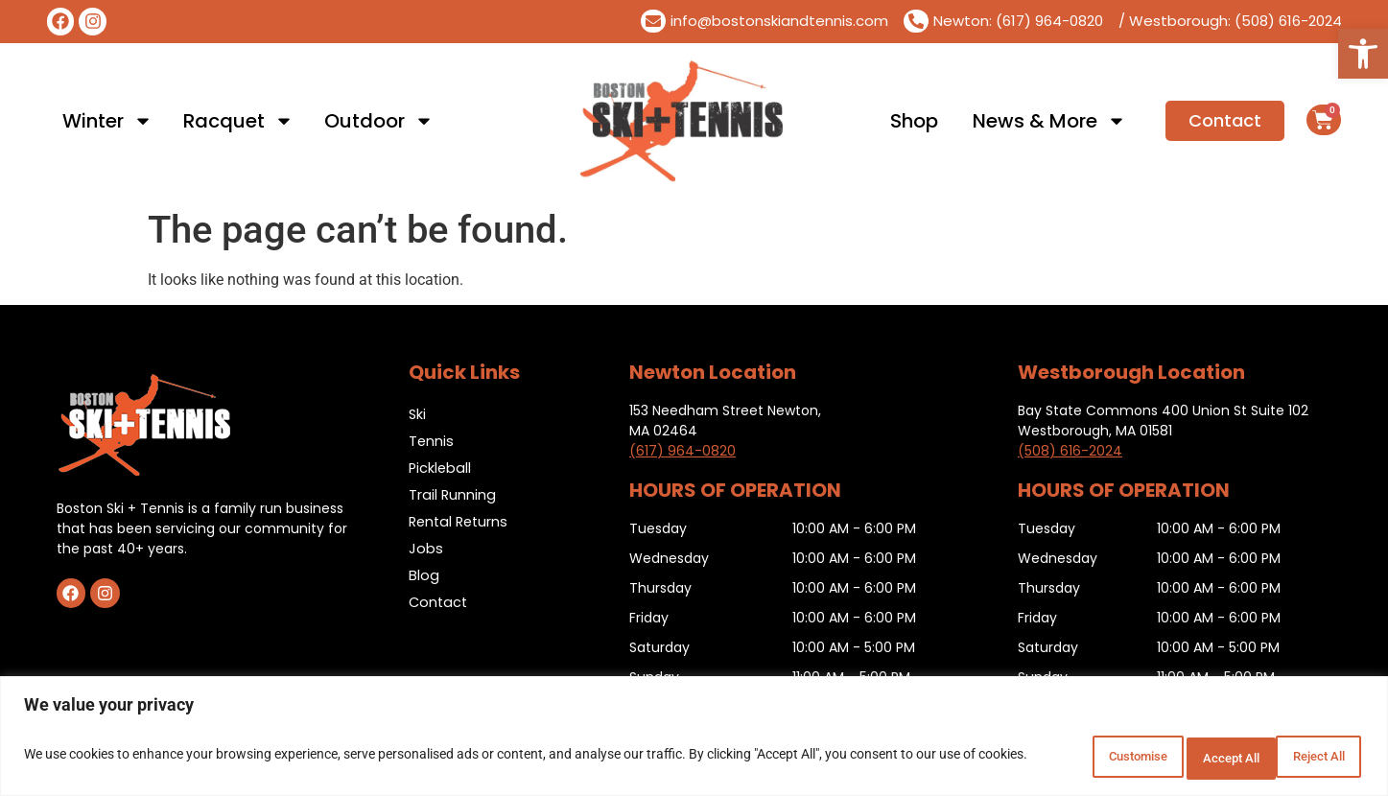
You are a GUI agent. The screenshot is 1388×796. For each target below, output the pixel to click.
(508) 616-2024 (1070, 450)
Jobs (426, 548)
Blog (424, 575)
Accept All (1305, 756)
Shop (914, 120)
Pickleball (441, 467)
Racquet (238, 120)
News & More (1049, 120)
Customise (1057, 756)
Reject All (1182, 756)
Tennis (432, 441)
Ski (418, 414)
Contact (439, 602)
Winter (107, 120)
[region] (694, 739)
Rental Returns (461, 521)
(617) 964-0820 (682, 450)
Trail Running (453, 494)
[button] (1363, 54)
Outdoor (379, 120)
